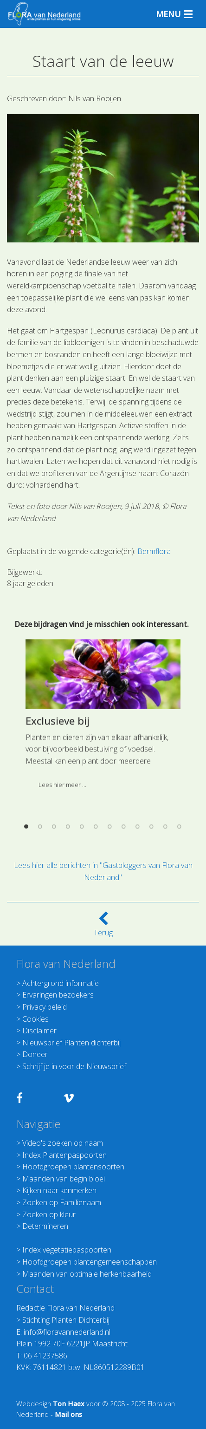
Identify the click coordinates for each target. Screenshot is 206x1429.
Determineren (45, 1226)
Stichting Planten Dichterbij (65, 1320)
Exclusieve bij (58, 811)
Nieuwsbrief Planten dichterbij (71, 1042)
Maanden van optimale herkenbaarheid (87, 1274)
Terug (103, 927)
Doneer (35, 1054)
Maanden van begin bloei (63, 1179)
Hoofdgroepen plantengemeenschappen (89, 1262)
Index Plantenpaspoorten (64, 1155)
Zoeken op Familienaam (61, 1202)
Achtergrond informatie (60, 983)
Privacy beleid (44, 1007)
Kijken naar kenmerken (59, 1190)
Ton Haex (68, 1403)
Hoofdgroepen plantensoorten (73, 1166)
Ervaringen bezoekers (58, 995)
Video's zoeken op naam (62, 1143)
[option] (103, 808)
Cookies (35, 1019)
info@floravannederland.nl (67, 1332)
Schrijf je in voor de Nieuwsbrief (74, 1066)
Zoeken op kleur (49, 1214)
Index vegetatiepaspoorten (66, 1250)
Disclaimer (39, 1030)
